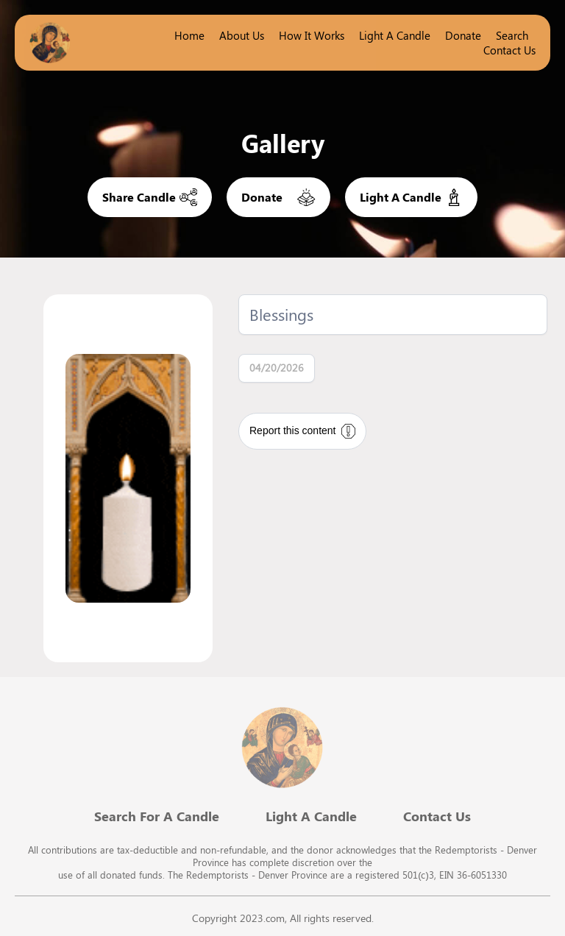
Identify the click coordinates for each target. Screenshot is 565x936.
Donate (463, 35)
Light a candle (394, 35)
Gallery (282, 143)
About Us (241, 35)
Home (189, 35)
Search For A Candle (156, 816)
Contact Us (509, 50)
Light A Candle (311, 816)
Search (512, 35)
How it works (311, 35)
